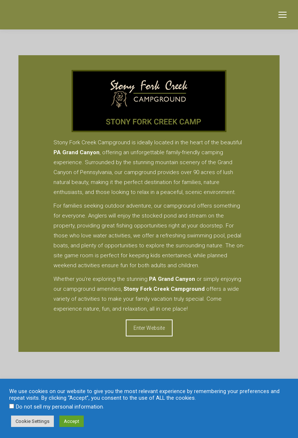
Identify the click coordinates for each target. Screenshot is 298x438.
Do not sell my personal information (59, 406)
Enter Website (149, 328)
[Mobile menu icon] (282, 15)
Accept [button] (71, 421)
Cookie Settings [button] (32, 421)
